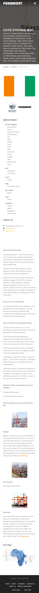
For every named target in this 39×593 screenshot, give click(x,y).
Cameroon (10, 152)
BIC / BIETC (9, 190)
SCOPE (13, 584)
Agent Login (16, 590)
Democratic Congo (13, 186)
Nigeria (9, 208)
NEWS (7, 584)
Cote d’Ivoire (11, 173)
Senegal (10, 157)
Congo (9, 154)
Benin (9, 147)
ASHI (7, 197)
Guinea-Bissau (12, 134)
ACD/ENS (8, 203)
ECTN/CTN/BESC (11, 124)
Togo (8, 149)
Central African (12, 127)
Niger (9, 139)
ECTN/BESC (14, 67)
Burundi (9, 142)
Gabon (9, 193)
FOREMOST (6, 67)
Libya (9, 159)
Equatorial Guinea (13, 132)
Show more (24, 456)
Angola (9, 180)
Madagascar (11, 171)
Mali (8, 137)
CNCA (7, 177)
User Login (27, 590)
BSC (6, 168)
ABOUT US (12, 586)
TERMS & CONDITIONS (24, 586)
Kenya (9, 164)
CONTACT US (31, 584)
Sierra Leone (11, 213)
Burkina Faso (11, 162)
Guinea (9, 129)
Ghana (9, 199)
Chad (9, 144)
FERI (7, 184)
